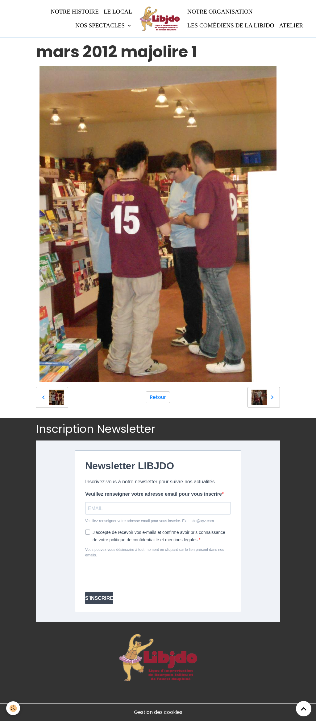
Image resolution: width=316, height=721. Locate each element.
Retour (158, 397)
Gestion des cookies (158, 712)
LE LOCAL (118, 11)
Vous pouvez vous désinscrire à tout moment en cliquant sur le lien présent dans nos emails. (154, 552)
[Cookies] (13, 708)
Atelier (291, 25)
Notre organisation (220, 11)
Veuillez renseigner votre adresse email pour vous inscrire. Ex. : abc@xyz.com (149, 521)
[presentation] (132, 575)
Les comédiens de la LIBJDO (230, 25)
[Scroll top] (303, 708)
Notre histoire (75, 11)
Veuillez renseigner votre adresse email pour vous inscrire (153, 494)
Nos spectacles (100, 25)
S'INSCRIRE (99, 598)
